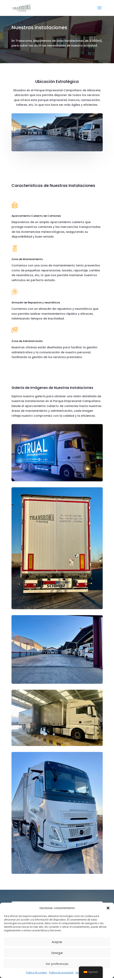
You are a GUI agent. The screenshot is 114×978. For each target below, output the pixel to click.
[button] (108, 908)
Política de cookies (36, 972)
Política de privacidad (61, 972)
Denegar (57, 953)
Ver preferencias (57, 964)
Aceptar (57, 942)
